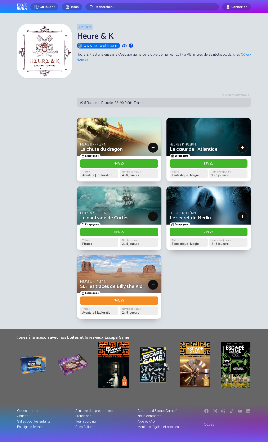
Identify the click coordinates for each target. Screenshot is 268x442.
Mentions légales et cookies (158, 427)
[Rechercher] (152, 6)
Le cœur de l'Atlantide (194, 149)
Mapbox (228, 95)
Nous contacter (149, 416)
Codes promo (27, 411)
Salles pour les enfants (33, 421)
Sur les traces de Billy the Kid (111, 286)
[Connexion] (236, 6)
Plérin (86, 27)
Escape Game (22, 6)
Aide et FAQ (146, 421)
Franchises (83, 416)
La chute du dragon (101, 149)
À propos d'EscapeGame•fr (158, 411)
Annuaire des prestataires (94, 411)
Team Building (85, 421)
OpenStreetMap (241, 95)
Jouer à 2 (24, 416)
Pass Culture (84, 427)
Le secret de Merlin (190, 218)
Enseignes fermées (31, 427)
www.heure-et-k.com (97, 45)
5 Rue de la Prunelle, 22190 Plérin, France (114, 103)
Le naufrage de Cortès (104, 218)
